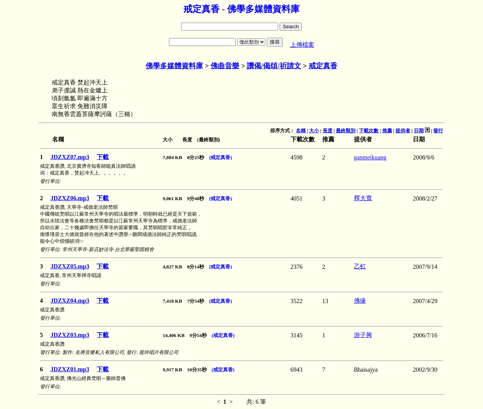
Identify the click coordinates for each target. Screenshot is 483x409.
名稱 (301, 130)
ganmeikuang (370, 157)
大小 (314, 130)
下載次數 (368, 130)
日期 (419, 130)
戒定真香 (323, 66)
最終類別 (345, 130)
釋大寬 (363, 198)
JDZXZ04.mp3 (70, 300)
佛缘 (360, 300)
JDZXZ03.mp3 (70, 335)
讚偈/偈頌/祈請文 (274, 66)
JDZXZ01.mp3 (70, 369)
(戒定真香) (220, 157)
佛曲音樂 (225, 66)
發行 (438, 130)
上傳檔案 (302, 44)
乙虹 (360, 266)
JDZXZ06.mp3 (70, 198)
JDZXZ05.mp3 (70, 266)
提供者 (402, 130)
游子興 (363, 335)
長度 (327, 130)
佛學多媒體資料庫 (174, 66)
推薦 (387, 130)
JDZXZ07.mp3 (70, 157)
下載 (103, 157)
